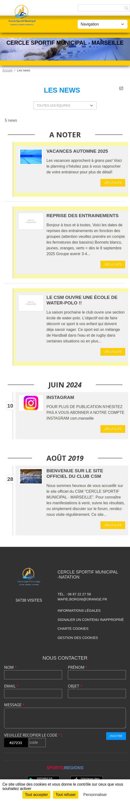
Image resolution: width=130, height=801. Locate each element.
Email (11, 686)
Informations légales (79, 610)
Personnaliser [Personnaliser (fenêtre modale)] (95, 795)
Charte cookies (73, 629)
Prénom (78, 667)
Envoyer (116, 736)
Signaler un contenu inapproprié (91, 620)
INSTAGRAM (60, 397)
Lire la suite (113, 183)
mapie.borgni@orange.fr (82, 599)
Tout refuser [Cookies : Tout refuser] (65, 795)
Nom (10, 667)
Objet (75, 686)
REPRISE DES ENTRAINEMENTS (82, 215)
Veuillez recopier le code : (33, 735)
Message (14, 704)
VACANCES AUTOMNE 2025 (77, 151)
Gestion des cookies (78, 638)
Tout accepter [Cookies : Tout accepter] (36, 795)
